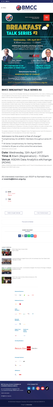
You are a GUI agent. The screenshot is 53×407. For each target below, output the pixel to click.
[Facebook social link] (1, 1)
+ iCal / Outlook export (42, 213)
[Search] (51, 1)
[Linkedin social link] (9, 1)
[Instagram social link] (5, 1)
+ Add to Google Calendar (13, 213)
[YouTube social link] (7, 1)
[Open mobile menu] (3, 7)
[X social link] (3, 1)
